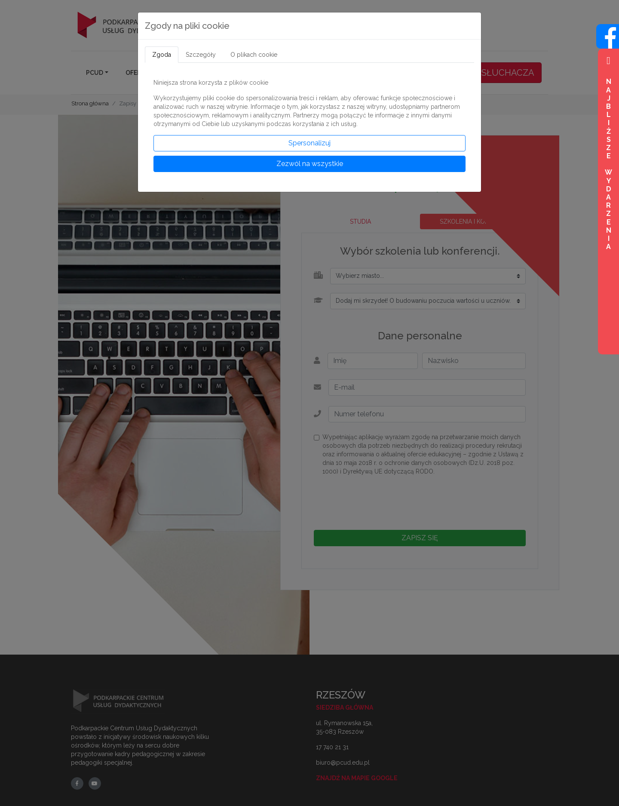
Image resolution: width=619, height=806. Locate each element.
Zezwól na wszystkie (309, 164)
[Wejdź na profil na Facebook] (607, 43)
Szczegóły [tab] (201, 54)
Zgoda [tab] (161, 54)
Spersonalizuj (309, 143)
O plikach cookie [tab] (253, 54)
